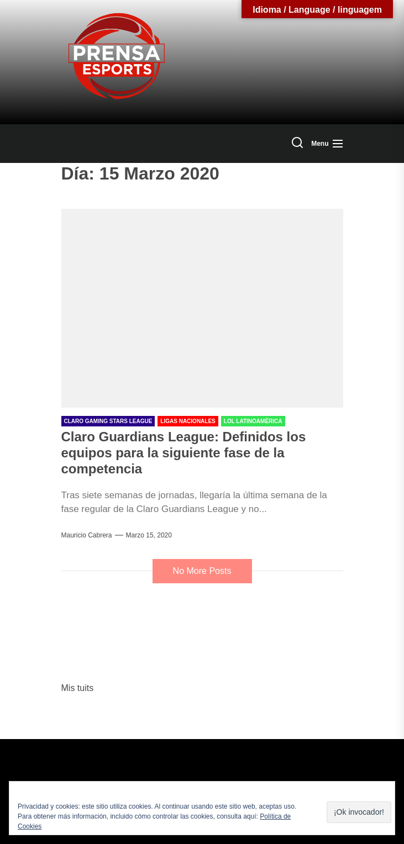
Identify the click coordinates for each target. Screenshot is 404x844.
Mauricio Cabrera (86, 535)
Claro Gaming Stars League (108, 421)
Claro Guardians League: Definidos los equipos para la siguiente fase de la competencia (183, 452)
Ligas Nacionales (187, 421)
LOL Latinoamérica (253, 421)
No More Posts (202, 571)
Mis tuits (77, 688)
